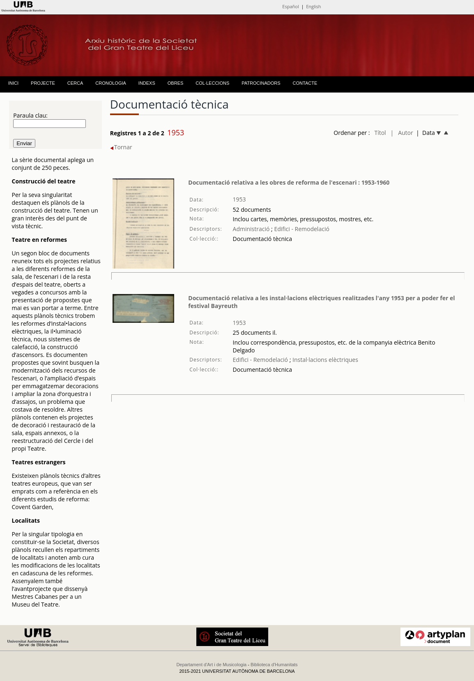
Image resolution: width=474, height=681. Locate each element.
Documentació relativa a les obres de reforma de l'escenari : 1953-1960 (288, 182)
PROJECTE (43, 83)
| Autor (402, 133)
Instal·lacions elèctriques (324, 360)
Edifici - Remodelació (301, 229)
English (313, 6)
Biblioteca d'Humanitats (274, 664)
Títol (380, 133)
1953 (239, 199)
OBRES (176, 83)
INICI (13, 83)
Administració (251, 229)
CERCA (75, 83)
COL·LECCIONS (212, 83)
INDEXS (146, 83)
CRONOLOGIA (110, 83)
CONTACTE (305, 83)
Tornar (121, 147)
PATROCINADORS (261, 83)
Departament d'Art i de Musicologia (211, 664)
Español (290, 6)
